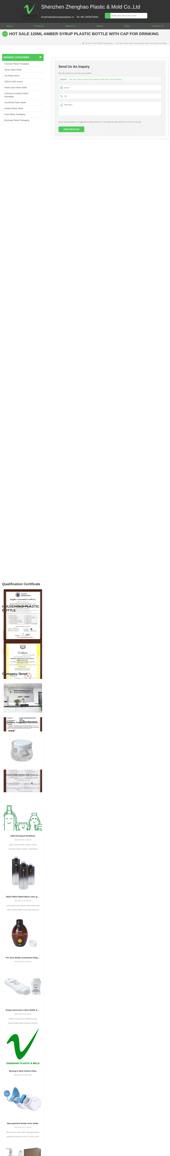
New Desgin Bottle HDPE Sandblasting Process (23, 994)
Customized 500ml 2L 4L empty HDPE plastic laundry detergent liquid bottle (28, 375)
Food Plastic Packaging (102, 43)
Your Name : (104, 1082)
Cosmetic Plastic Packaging (16, 64)
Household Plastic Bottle (15, 102)
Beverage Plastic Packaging (16, 120)
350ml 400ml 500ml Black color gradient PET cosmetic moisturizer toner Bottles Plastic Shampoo (23, 646)
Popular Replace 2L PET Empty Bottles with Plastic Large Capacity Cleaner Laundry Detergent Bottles (28, 390)
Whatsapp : (103, 1094)
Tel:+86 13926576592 (87, 17)
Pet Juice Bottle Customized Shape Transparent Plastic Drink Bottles (23, 706)
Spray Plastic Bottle (13, 70)
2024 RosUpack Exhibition (22, 585)
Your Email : (103, 1088)
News (100, 26)
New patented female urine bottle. (23, 872)
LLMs (140, 1149)
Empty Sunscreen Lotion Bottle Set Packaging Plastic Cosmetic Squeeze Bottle (23, 759)
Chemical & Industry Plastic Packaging (16, 95)
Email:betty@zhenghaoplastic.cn (57, 17)
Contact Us (157, 26)
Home (10, 26)
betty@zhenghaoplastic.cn (14, 1102)
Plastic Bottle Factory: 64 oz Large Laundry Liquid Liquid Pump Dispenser (23, 933)
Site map (83, 1149)
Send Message (71, 129)
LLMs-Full (158, 1149)
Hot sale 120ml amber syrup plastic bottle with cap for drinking (94, 79)
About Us (70, 26)
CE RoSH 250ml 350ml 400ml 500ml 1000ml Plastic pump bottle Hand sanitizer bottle (28, 361)
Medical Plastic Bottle (13, 108)
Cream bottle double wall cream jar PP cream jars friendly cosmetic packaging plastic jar (23, 524)
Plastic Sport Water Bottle (15, 87)
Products (39, 26)
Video (124, 1149)
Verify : (101, 1124)
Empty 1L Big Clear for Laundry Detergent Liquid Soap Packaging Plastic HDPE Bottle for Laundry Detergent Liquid (28, 404)
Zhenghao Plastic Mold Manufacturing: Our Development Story (23, 471)
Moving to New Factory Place (23, 820)
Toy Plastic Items (11, 76)
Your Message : (105, 1100)
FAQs (127, 26)
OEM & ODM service (13, 81)
